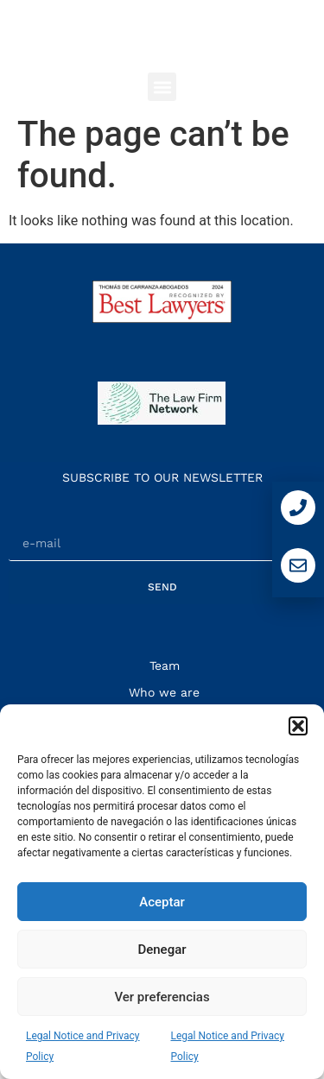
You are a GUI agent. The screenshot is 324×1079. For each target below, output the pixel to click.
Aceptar (162, 902)
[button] (298, 726)
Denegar (161, 949)
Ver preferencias (161, 997)
